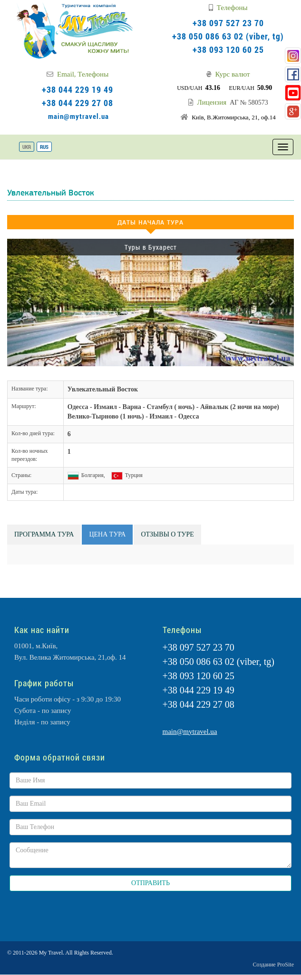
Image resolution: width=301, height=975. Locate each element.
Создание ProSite (273, 964)
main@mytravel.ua (78, 116)
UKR (26, 146)
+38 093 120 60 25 (228, 49)
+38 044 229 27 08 (77, 102)
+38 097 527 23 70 (228, 23)
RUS (44, 146)
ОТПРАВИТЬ (150, 883)
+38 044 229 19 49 (77, 89)
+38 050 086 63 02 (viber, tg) (228, 36)
